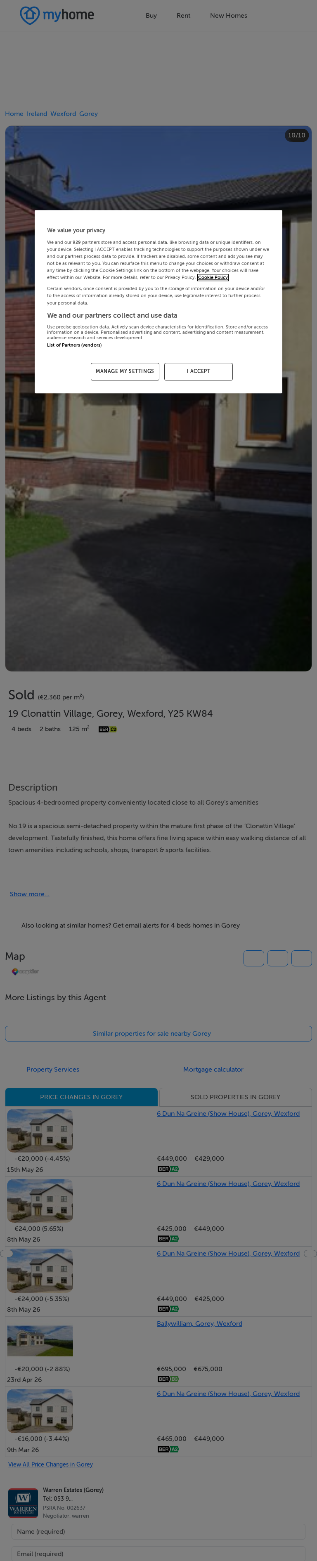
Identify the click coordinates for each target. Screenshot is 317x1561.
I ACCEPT (199, 372)
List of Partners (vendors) (74, 345)
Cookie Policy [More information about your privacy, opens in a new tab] (213, 278)
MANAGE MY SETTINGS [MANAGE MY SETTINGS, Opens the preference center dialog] (125, 372)
